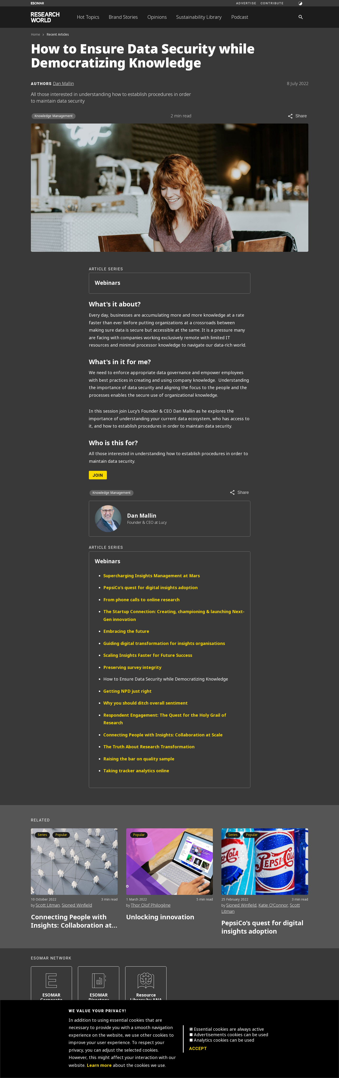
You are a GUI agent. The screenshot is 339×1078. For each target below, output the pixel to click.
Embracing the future (126, 631)
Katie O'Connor (273, 905)
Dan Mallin (141, 516)
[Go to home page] (45, 17)
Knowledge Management (53, 116)
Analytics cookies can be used (224, 1040)
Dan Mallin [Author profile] (63, 84)
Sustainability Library (199, 17)
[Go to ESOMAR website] (37, 3)
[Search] (300, 17)
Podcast (239, 17)
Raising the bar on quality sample (138, 759)
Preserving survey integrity (132, 667)
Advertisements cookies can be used (231, 1035)
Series (42, 835)
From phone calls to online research (141, 599)
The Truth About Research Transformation (149, 747)
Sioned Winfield (77, 905)
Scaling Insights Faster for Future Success (147, 655)
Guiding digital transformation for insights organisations (164, 643)
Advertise (246, 3)
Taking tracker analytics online (136, 771)
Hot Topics (88, 17)
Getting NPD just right (127, 691)
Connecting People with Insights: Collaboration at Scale (163, 735)
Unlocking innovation (160, 917)
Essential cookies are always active (229, 1029)
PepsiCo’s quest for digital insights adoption (150, 587)
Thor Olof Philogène (151, 905)
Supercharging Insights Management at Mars (151, 575)
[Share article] (297, 116)
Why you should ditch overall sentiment (145, 703)
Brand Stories (123, 17)
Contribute (272, 3)
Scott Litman (48, 905)
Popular (61, 835)
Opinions (157, 17)
